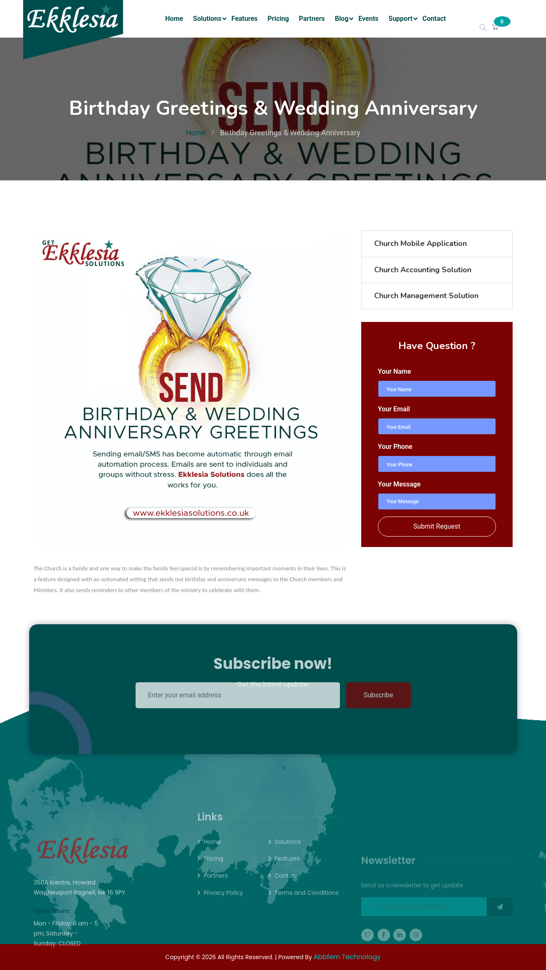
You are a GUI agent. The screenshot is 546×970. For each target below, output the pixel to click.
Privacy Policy (223, 905)
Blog (342, 19)
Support (400, 19)
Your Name (394, 371)
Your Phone (395, 447)
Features (244, 19)
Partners (312, 19)
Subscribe (378, 679)
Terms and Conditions (306, 905)
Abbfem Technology (347, 957)
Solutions (207, 19)
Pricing (278, 19)
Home (174, 19)
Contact (434, 19)
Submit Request (436, 526)
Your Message (399, 484)
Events (368, 19)
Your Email (394, 409)
